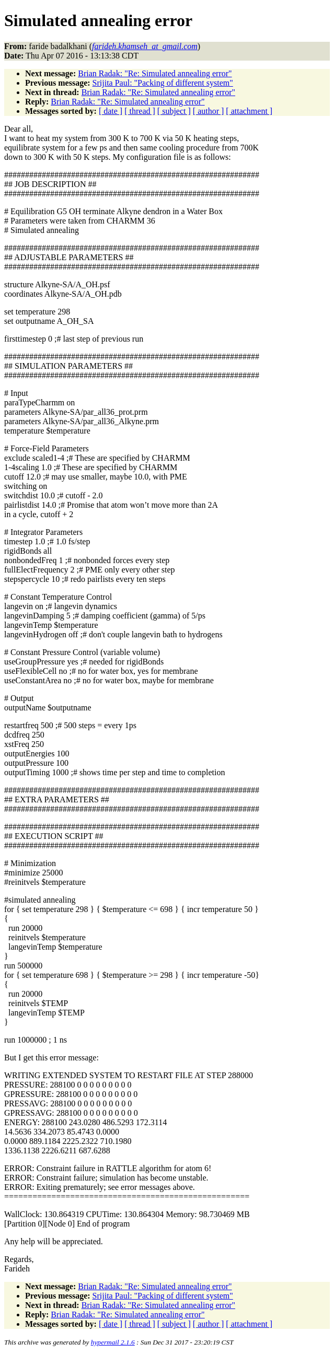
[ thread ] (139, 111)
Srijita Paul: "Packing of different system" (163, 82)
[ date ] (110, 111)
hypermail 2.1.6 (113, 1342)
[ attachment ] (249, 111)
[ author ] (208, 111)
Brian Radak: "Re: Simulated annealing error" (155, 73)
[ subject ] (174, 111)
